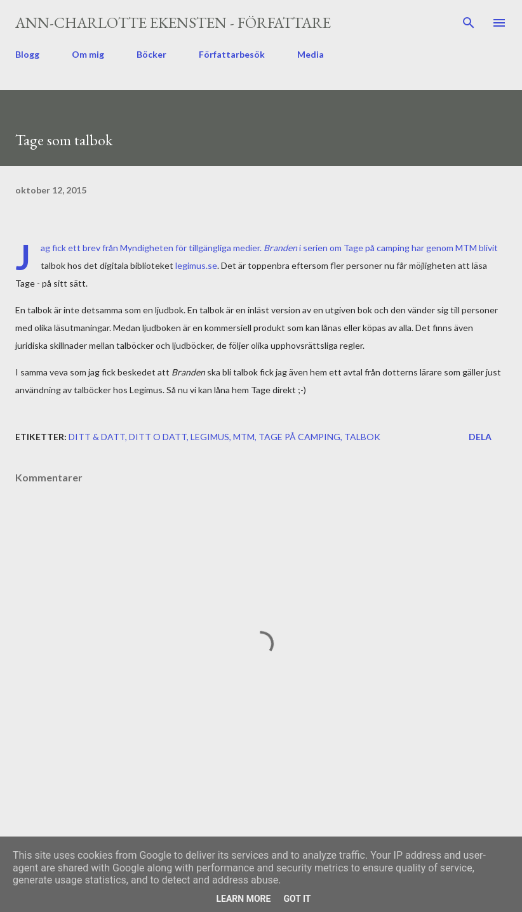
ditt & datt (97, 436)
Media (310, 54)
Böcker (151, 54)
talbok (362, 436)
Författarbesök (232, 54)
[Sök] (468, 22)
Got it (297, 899)
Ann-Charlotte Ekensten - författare (173, 22)
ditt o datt (158, 436)
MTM (244, 436)
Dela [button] (480, 436)
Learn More (243, 899)
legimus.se (196, 265)
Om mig (88, 54)
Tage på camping (299, 436)
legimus (210, 436)
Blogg (27, 54)
